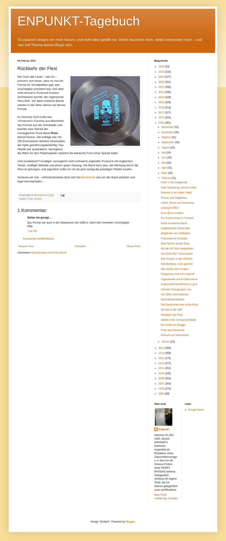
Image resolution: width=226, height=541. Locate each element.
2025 (161, 71)
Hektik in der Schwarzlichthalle (178, 319)
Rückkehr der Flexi (172, 314)
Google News (196, 409)
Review (38, 198)
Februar (166, 178)
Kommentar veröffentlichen (38, 238)
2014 (161, 347)
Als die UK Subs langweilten (177, 248)
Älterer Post (133, 246)
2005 (161, 393)
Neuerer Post (26, 246)
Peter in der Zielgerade (174, 182)
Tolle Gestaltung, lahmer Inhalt (178, 187)
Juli (163, 152)
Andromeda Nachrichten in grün (179, 284)
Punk (30, 198)
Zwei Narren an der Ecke (175, 243)
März (164, 173)
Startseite (80, 246)
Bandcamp (88, 177)
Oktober (166, 137)
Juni (164, 157)
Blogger (130, 521)
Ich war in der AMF (172, 309)
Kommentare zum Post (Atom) (49, 252)
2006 (161, 388)
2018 (161, 107)
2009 (161, 373)
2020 (161, 97)
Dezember (167, 127)
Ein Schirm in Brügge (173, 324)
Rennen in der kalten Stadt (176, 192)
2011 (161, 363)
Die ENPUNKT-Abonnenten (177, 253)
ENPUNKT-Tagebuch (78, 21)
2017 (161, 112)
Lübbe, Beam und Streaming (177, 202)
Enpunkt (164, 429)
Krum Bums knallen (172, 213)
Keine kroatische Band (174, 223)
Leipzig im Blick (170, 207)
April (164, 167)
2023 (161, 82)
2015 (161, 122)
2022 (161, 87)
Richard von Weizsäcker (175, 335)
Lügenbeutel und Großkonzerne (179, 279)
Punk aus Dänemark (172, 330)
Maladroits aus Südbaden (175, 233)
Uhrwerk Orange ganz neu (176, 289)
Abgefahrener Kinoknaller (175, 228)
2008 (161, 378)
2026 (161, 66)
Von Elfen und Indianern (175, 294)
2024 (161, 76)
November (167, 132)
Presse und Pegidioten (174, 197)
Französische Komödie (174, 238)
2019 (161, 102)
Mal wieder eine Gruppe (174, 268)
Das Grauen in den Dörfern (176, 258)
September (168, 142)
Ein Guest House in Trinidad (177, 218)
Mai (163, 162)
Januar (165, 341)
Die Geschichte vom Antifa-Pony (179, 304)
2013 (161, 353)
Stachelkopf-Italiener (172, 299)
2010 (161, 368)
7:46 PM (32, 231)
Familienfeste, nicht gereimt (177, 263)
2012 (161, 358)
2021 (161, 92)
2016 (161, 117)
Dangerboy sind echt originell (177, 274)
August (165, 147)
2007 (161, 383)
